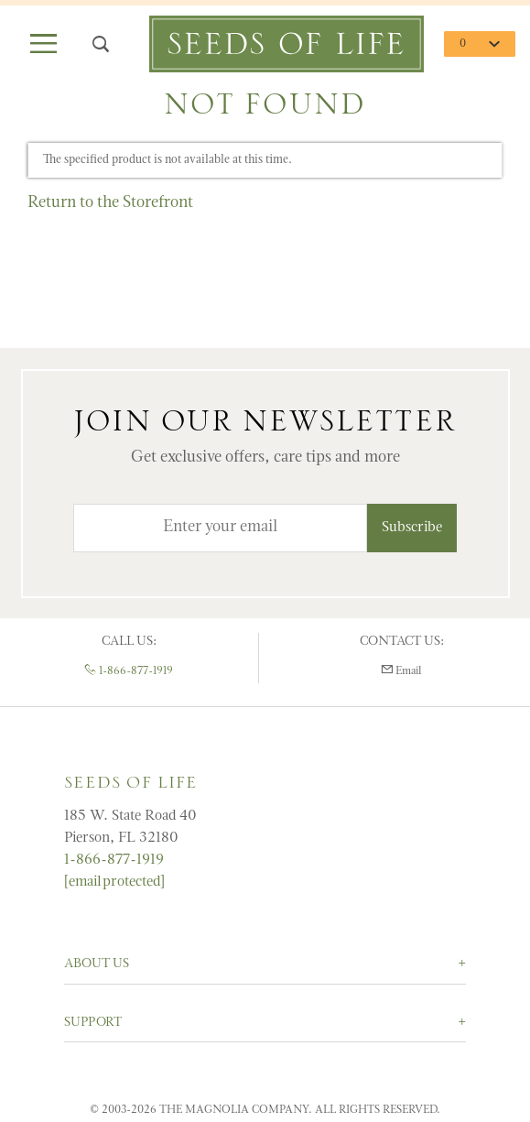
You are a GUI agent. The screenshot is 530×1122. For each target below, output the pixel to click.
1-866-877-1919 (129, 671)
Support (93, 1023)
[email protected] (114, 882)
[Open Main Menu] (43, 45)
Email (401, 670)
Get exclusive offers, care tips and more (265, 458)
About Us (96, 964)
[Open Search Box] (99, 45)
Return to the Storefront (110, 203)
